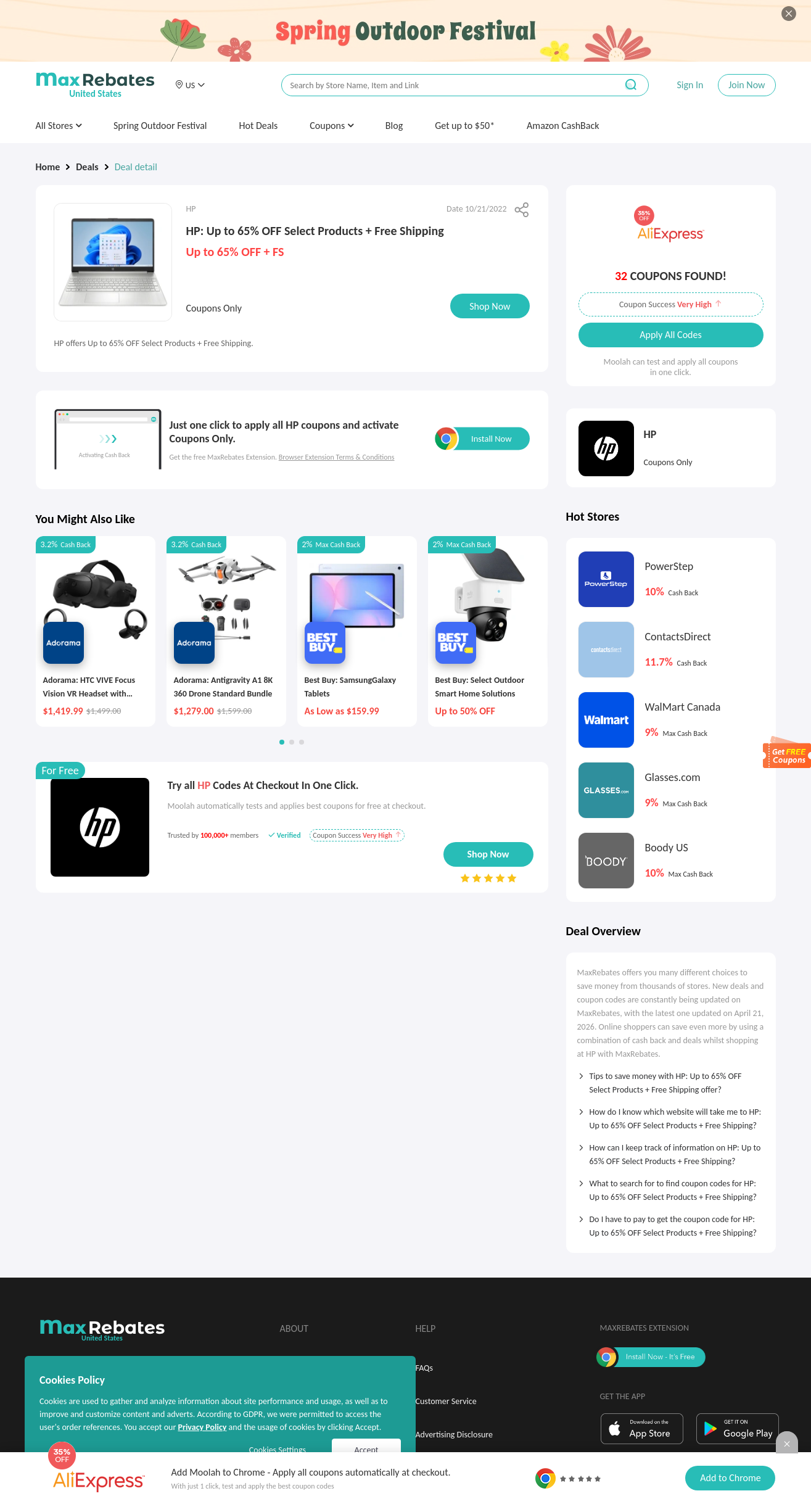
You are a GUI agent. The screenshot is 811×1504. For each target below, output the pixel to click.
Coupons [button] (331, 125)
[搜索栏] (441, 85)
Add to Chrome (730, 1478)
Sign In (690, 85)
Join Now (746, 85)
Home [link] (48, 167)
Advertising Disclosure (454, 1434)
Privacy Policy (202, 1427)
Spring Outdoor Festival (160, 125)
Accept (367, 1450)
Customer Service (446, 1401)
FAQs (425, 1368)
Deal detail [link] (136, 167)
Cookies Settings (277, 1450)
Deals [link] (87, 167)
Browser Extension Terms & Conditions (337, 457)
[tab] (671, 1079)
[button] (190, 85)
